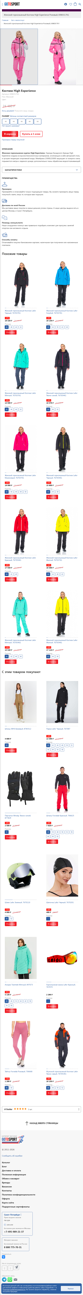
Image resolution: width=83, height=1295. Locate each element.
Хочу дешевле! (8, 110)
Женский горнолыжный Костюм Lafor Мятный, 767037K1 (20, 394)
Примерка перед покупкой (13, 139)
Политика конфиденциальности (18, 1194)
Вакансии (7, 1186)
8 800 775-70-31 (13, 1247)
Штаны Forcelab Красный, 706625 (60, 815)
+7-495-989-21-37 (14, 1231)
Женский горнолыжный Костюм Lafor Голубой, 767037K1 (61, 311)
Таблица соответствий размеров (23, 116)
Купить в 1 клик (31, 133)
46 (22, 121)
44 (14, 121)
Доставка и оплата (11, 1170)
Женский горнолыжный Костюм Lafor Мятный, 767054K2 (20, 641)
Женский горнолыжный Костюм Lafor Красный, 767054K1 (20, 558)
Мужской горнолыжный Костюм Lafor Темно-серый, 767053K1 (62, 1072)
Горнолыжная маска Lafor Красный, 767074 (61, 985)
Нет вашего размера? (11, 126)
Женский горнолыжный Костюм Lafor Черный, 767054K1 (61, 476)
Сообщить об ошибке (12, 1155)
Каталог (6, 1162)
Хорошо (71, 1288)
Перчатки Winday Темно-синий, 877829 (18, 816)
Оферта (6, 1198)
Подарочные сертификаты (16, 1206)
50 (37, 121)
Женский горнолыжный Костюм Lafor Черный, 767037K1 (20, 311)
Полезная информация (14, 1174)
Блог (4, 1166)
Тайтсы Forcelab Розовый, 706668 (18, 1071)
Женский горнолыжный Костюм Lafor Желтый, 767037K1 (61, 558)
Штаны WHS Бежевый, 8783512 (18, 729)
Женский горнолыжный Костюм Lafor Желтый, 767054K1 (61, 641)
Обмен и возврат (10, 1178)
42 (6, 121)
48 (30, 121)
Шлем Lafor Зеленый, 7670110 (17, 902)
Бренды (6, 1182)
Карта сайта (8, 1202)
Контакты (7, 1190)
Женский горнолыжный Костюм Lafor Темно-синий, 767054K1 (61, 394)
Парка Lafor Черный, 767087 (58, 729)
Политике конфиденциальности (14, 1289)
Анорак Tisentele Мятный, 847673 (19, 984)
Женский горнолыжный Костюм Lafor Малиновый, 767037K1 (20, 476)
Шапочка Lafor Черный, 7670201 (60, 902)
